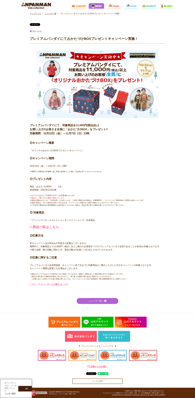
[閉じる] (28, 389)
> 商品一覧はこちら (44, 227)
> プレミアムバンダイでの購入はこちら (49, 284)
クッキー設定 (97, 381)
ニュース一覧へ (97, 301)
